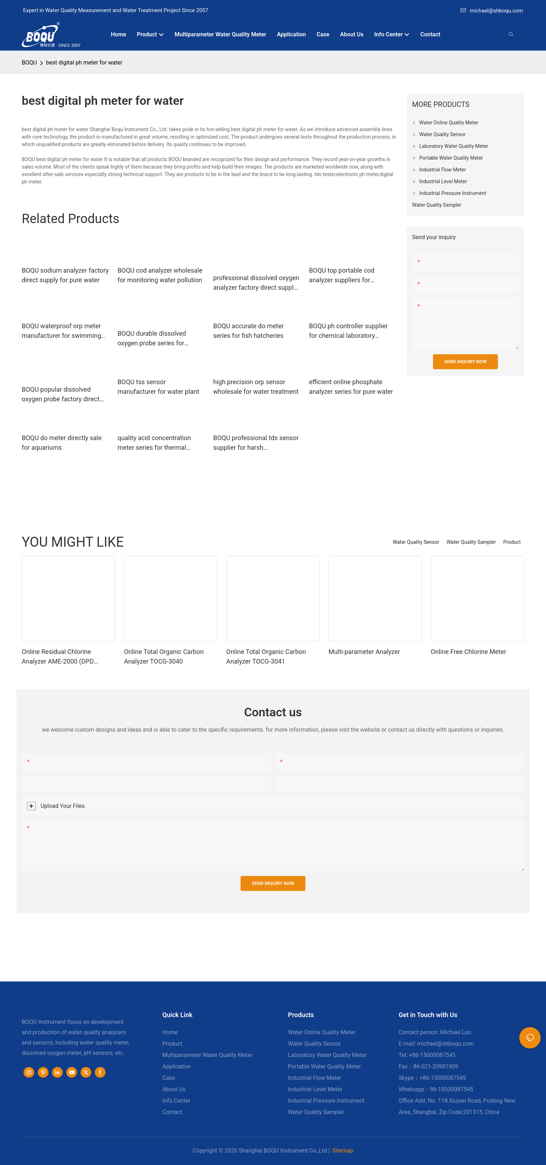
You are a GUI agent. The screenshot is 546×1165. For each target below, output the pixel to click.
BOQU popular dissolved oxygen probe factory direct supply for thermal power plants (60, 395)
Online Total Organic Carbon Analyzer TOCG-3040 (164, 656)
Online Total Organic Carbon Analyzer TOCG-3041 (266, 656)
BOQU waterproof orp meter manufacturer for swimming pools (61, 331)
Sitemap (342, 1150)
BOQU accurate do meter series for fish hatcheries (248, 330)
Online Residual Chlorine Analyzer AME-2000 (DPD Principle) (58, 657)
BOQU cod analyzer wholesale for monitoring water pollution (160, 275)
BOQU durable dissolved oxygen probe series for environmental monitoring (154, 339)
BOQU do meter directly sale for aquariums (62, 442)
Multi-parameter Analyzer (364, 651)
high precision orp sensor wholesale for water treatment (256, 386)
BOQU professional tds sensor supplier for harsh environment (256, 443)
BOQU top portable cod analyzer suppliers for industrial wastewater (342, 276)
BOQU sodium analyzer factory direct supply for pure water (65, 275)
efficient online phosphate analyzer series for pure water (351, 386)
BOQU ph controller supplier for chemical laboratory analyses (348, 331)
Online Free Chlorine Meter (468, 651)
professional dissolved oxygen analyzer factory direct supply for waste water (256, 283)
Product (512, 542)
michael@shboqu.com (491, 10)
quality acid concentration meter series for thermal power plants (154, 443)
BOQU (29, 62)
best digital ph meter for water (84, 62)
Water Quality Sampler (471, 542)
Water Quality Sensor (416, 542)
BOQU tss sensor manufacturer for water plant (158, 386)
